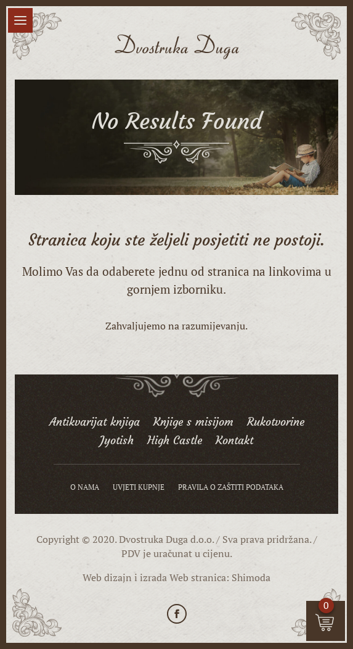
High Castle (174, 441)
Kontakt (234, 441)
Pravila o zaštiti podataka (230, 487)
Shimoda (251, 577)
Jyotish (117, 441)
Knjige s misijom (193, 423)
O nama (84, 487)
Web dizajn (107, 577)
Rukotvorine (275, 423)
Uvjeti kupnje (138, 487)
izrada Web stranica (183, 577)
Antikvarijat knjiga (94, 423)
